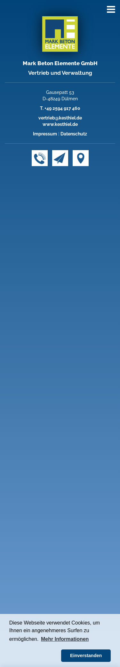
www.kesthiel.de (60, 124)
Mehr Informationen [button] (65, 639)
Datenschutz (73, 133)
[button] (34, 655)
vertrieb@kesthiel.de (60, 117)
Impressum (45, 133)
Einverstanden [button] (86, 655)
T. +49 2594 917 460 (60, 108)
